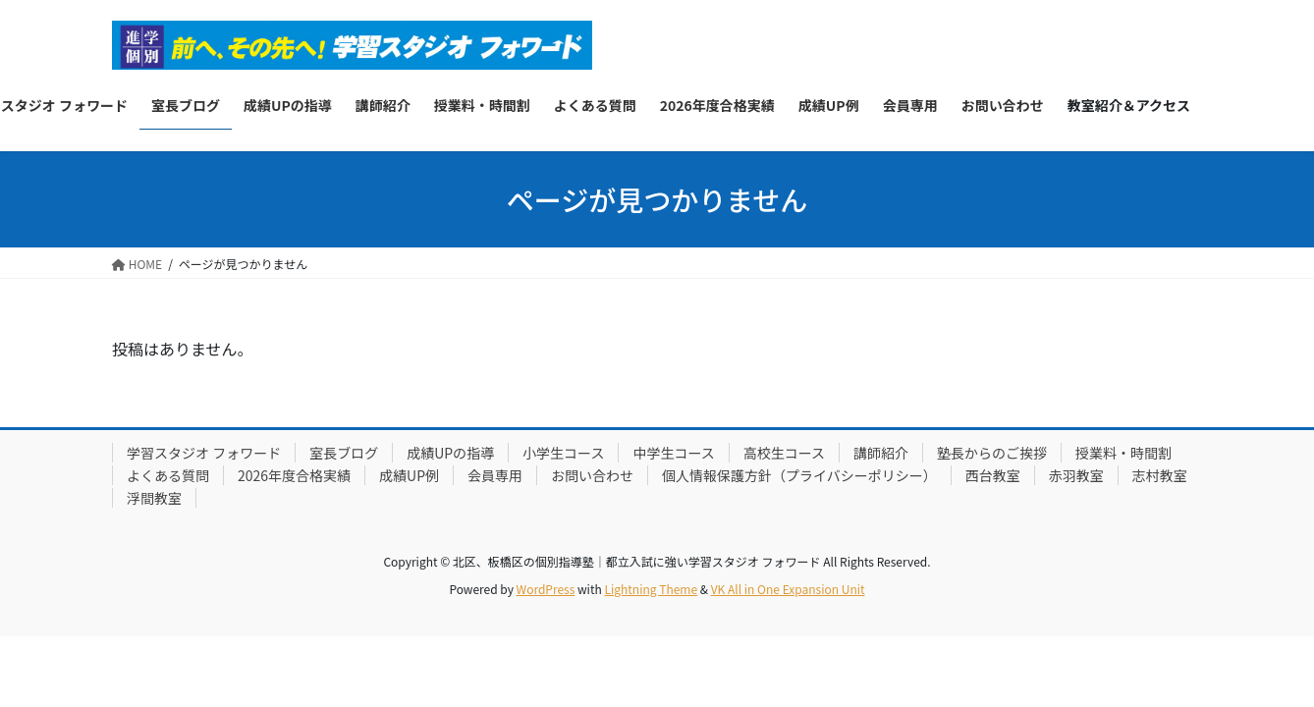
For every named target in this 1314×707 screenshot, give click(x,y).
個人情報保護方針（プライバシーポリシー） (799, 475)
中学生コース (673, 452)
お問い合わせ (592, 475)
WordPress (546, 588)
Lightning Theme (650, 588)
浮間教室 (154, 498)
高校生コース (784, 452)
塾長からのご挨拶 (992, 452)
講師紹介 (880, 452)
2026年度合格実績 (294, 475)
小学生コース (563, 452)
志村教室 (1159, 475)
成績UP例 (409, 475)
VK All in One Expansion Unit (788, 588)
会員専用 (494, 475)
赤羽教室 (1076, 475)
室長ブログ (343, 452)
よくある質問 (168, 475)
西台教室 (992, 475)
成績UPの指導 (450, 452)
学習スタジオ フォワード (204, 452)
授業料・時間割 (1123, 452)
